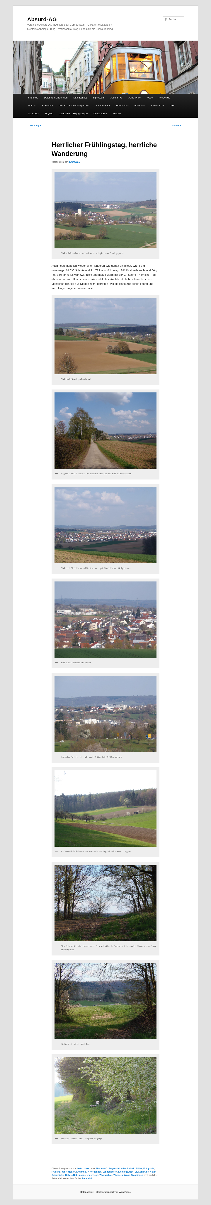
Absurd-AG (42, 19)
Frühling (56, 1172)
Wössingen (137, 1175)
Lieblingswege (126, 1172)
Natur (153, 1172)
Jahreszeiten (68, 1172)
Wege (150, 97)
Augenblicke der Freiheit (122, 1168)
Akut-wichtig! (103, 105)
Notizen (32, 105)
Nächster (177, 125)
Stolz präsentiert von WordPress (113, 1192)
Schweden (33, 113)
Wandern (118, 1175)
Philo (172, 105)
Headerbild (164, 97)
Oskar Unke (134, 97)
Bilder (139, 1168)
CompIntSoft (100, 113)
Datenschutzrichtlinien (56, 97)
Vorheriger (34, 125)
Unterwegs (92, 1175)
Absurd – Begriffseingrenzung (74, 105)
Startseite (33, 97)
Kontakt (117, 113)
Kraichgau (47, 105)
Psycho (49, 113)
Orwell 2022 (157, 105)
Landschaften (110, 1172)
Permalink (87, 1178)
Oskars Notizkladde (75, 1175)
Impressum (98, 97)
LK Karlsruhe (142, 1172)
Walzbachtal (122, 105)
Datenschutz (80, 97)
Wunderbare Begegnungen (73, 113)
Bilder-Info (139, 105)
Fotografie (148, 1168)
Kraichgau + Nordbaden (88, 1172)
